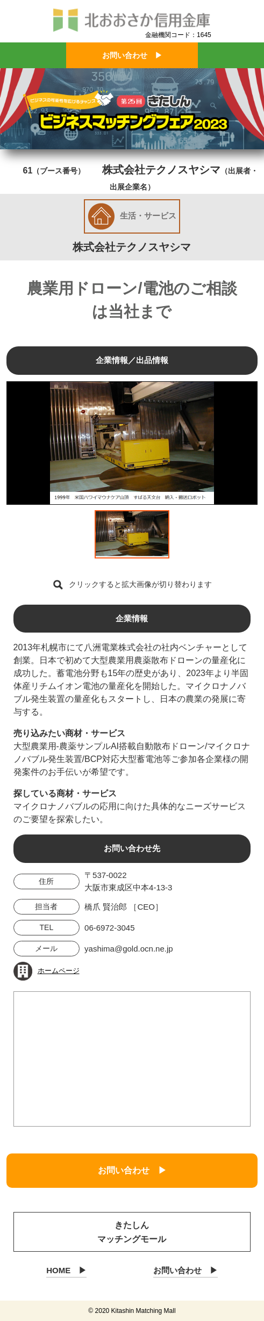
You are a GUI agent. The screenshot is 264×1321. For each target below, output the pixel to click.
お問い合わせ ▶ (132, 55)
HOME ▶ (66, 1270)
